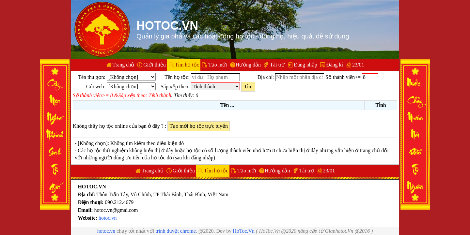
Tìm (248, 86)
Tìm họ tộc (187, 64)
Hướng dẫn (248, 64)
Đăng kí (334, 64)
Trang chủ (123, 64)
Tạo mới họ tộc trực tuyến (198, 126)
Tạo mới (217, 64)
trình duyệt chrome (175, 231)
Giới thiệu (154, 64)
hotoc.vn (108, 218)
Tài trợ (277, 64)
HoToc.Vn (244, 231)
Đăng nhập (305, 64)
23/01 (358, 64)
